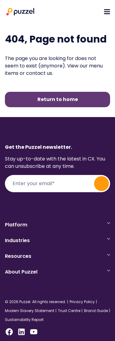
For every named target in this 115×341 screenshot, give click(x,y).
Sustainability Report (24, 319)
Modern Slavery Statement (29, 310)
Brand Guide (96, 310)
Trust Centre (69, 310)
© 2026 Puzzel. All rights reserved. (35, 301)
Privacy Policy (82, 301)
